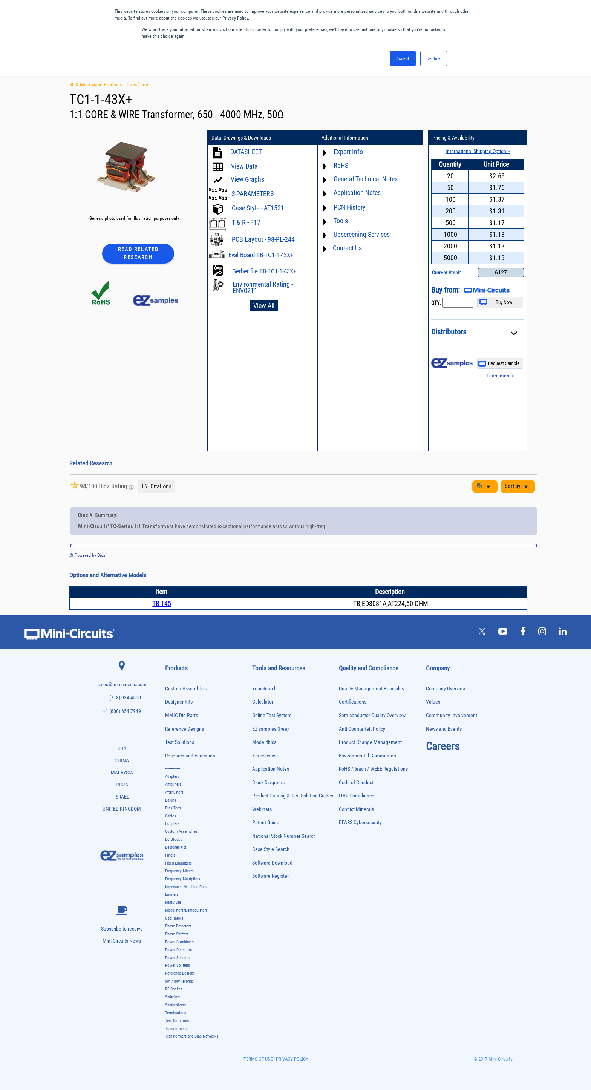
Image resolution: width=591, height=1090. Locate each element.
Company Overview (446, 688)
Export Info (348, 152)
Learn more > (500, 376)
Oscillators (174, 918)
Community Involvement (451, 715)
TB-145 (161, 603)
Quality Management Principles (371, 688)
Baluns (170, 800)
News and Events (444, 729)
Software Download (272, 863)
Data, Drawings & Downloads (241, 138)
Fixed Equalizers (178, 863)
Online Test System (272, 715)
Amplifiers (173, 784)
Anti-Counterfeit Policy (362, 729)
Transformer (138, 84)
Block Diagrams (268, 782)
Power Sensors (177, 957)
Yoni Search (264, 688)
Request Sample (498, 363)
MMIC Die (173, 902)
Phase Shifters (176, 934)
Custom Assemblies (186, 688)
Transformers (176, 1028)
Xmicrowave (265, 756)
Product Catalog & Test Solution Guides (292, 796)
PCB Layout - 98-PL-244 (263, 239)
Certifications (352, 702)
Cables (170, 816)
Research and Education (190, 756)
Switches (172, 997)
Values (433, 702)
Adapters (172, 776)
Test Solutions (179, 742)
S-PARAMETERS (252, 194)
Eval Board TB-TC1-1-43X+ (260, 255)
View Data (244, 166)
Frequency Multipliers (182, 879)
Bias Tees (173, 808)
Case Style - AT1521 (258, 208)
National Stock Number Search (284, 836)
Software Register (270, 876)
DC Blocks (173, 839)
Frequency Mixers (179, 871)
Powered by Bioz (87, 555)
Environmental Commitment (368, 756)
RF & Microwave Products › (97, 84)
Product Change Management (370, 742)
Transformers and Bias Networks (191, 1036)
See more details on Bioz (514, 555)
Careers (442, 746)
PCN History (350, 207)
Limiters (171, 894)
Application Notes (357, 192)
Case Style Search (270, 849)
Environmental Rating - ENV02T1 (263, 287)
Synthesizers (175, 1005)
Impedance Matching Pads (186, 887)
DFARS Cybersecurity (360, 822)
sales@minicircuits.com (122, 684)
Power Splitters (177, 965)
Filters (170, 855)
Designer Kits (179, 702)
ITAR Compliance (356, 796)
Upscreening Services (362, 234)
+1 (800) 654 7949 (122, 711)
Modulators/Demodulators (186, 910)
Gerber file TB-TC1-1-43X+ (264, 271)
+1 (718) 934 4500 (122, 697)
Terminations (175, 1012)
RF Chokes (173, 989)
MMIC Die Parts (181, 715)
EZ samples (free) (270, 729)
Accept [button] (402, 58)
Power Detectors (178, 949)
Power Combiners (179, 942)
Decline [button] (434, 58)
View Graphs (247, 179)
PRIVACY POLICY (291, 1059)
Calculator (262, 702)
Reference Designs (184, 729)
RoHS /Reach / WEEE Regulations (373, 769)
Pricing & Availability (453, 138)
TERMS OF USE (258, 1059)
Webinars (262, 809)
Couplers (172, 823)
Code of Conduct (356, 782)
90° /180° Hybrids (179, 981)
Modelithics (264, 742)
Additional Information (345, 138)
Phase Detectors (178, 926)
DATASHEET (246, 152)
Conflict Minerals (356, 809)
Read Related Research (138, 253)
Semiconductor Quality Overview (372, 715)
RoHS (341, 165)
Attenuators (174, 792)
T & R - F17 (246, 222)
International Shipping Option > (478, 151)
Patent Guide (265, 822)
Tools (341, 221)
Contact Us (347, 248)
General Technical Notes (366, 179)
